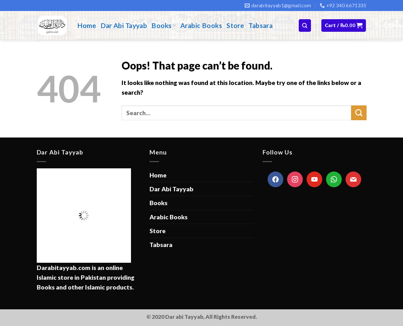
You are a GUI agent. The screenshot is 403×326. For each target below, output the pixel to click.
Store (235, 25)
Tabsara (260, 25)
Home (86, 25)
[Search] (305, 25)
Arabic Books (201, 25)
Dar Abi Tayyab (124, 25)
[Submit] (358, 112)
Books (163, 25)
